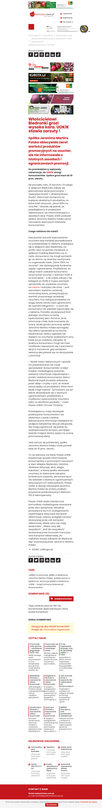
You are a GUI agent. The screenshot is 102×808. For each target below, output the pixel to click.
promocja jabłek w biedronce (54, 581)
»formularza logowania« (56, 629)
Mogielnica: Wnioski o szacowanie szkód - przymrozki (50, 680)
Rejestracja (67, 18)
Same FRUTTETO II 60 (36, 766)
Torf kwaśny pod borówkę (36, 749)
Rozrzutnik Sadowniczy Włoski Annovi (66, 767)
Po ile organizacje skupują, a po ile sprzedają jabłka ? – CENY (66, 649)
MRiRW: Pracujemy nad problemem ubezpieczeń (66, 711)
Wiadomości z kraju (64, 35)
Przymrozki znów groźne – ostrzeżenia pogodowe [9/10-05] (36, 648)
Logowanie (67, 13)
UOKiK (50, 172)
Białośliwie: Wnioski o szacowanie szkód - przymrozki (35, 680)
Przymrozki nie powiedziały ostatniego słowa (51, 647)
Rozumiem (52, 805)
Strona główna (34, 35)
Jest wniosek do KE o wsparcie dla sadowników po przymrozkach (67, 681)
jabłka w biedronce (58, 575)
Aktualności (48, 35)
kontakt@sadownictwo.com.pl (49, 795)
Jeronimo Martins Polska (41, 578)
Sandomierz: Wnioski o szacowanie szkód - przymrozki (35, 711)
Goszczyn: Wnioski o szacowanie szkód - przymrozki (50, 711)
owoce (35, 287)
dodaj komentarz (63, 598)
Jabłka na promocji (38, 575)
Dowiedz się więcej (88, 802)
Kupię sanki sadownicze (66, 748)
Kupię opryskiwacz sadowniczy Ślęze (52, 767)
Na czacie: (68, 22)
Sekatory (50, 747)
